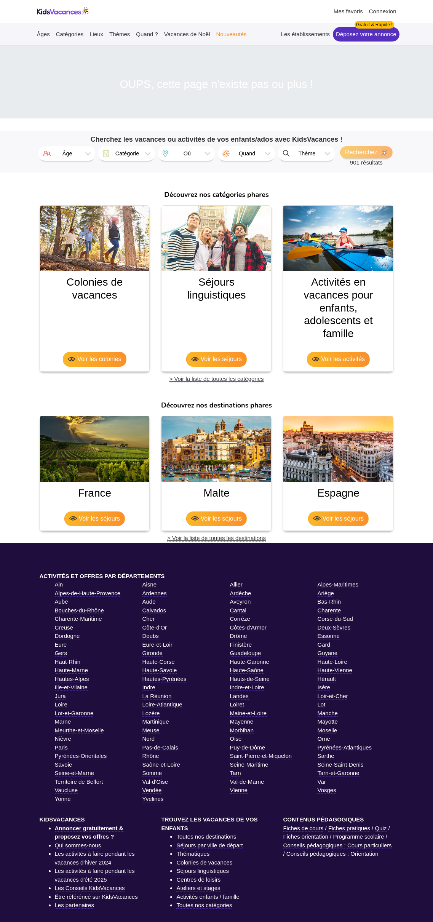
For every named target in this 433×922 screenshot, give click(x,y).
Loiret (237, 704)
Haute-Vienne (335, 670)
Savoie (63, 764)
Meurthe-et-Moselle (79, 730)
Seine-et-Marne (74, 773)
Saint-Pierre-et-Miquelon (261, 756)
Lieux (96, 34)
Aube (61, 601)
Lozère (151, 713)
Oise (236, 738)
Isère (324, 687)
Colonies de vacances (204, 862)
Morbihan (242, 730)
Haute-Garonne (249, 661)
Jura (60, 696)
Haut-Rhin (68, 661)
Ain (59, 584)
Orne (324, 738)
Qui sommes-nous (78, 845)
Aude (149, 601)
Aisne (149, 584)
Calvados (154, 610)
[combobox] (66, 153)
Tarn (235, 773)
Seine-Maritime (249, 764)
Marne (63, 721)
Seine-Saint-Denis (341, 764)
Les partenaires (74, 905)
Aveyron (240, 601)
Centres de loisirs (198, 879)
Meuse (151, 730)
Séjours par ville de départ (209, 845)
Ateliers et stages (198, 888)
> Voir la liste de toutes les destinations (216, 538)
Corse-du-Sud (335, 618)
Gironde (152, 653)
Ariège (326, 593)
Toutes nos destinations (206, 836)
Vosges (327, 790)
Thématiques (192, 853)
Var (322, 781)
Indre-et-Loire (247, 687)
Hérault (327, 679)
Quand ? (147, 34)
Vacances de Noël (187, 34)
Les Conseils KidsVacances (90, 888)
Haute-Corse (158, 661)
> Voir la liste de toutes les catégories (216, 379)
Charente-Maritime (78, 618)
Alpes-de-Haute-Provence (88, 593)
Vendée (152, 790)
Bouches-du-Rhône (79, 610)
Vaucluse (66, 790)
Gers (61, 653)
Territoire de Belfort (79, 781)
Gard (324, 644)
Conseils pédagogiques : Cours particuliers (337, 845)
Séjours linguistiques (202, 871)
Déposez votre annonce (366, 34)
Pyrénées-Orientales (81, 756)
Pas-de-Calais (160, 747)
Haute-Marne (71, 670)
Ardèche (240, 593)
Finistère (241, 644)
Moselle (327, 730)
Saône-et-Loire (161, 764)
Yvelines (153, 799)
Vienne (239, 790)
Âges (43, 34)
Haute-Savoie (159, 670)
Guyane (328, 653)
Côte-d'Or (154, 627)
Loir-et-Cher (333, 696)
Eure (61, 644)
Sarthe (326, 756)
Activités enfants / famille (207, 896)
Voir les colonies (94, 359)
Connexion (382, 11)
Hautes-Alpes (72, 679)
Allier (236, 584)
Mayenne (242, 721)
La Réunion (157, 696)
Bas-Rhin (329, 601)
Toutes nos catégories (204, 905)
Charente (329, 610)
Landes (239, 696)
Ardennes (154, 593)
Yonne (63, 799)
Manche (328, 713)
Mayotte (328, 721)
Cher (148, 618)
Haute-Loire (332, 661)
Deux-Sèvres (334, 627)
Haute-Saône (247, 670)
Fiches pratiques (349, 828)
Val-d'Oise (155, 781)
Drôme (238, 636)
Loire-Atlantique (162, 704)
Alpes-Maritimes (338, 584)
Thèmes (119, 34)
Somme (152, 773)
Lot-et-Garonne (74, 713)
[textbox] (67, 153)
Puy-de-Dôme (247, 747)
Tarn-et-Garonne (339, 773)
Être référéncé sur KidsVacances (96, 896)
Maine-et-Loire (248, 713)
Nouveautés (231, 34)
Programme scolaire (358, 836)
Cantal (238, 610)
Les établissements (305, 34)
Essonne (329, 636)
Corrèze (240, 618)
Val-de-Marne (247, 781)
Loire (61, 704)
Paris (61, 747)
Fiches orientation (305, 836)
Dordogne (67, 636)
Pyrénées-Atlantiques (345, 747)
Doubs (150, 636)
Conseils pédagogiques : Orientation (332, 853)
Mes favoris (348, 11)
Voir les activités (338, 359)
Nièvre (63, 738)
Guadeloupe (245, 653)
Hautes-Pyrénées (164, 679)
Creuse (64, 627)
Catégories (70, 34)
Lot (322, 704)
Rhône (150, 756)
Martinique (155, 721)
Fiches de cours (303, 828)
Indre (148, 687)
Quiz (381, 828)
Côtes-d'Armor (248, 627)
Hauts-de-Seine (250, 679)
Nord (148, 738)
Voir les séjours (216, 359)
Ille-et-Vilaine (71, 687)
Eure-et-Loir (157, 644)
